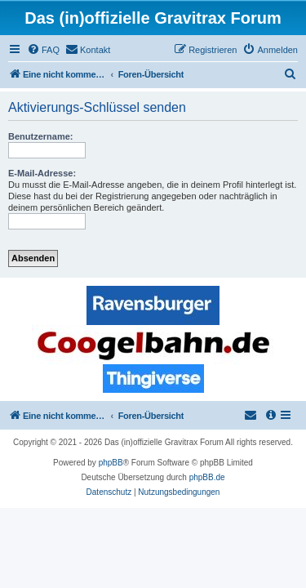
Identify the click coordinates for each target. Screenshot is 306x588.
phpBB (111, 462)
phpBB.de (207, 477)
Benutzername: (40, 136)
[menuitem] (43, 50)
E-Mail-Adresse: (42, 173)
